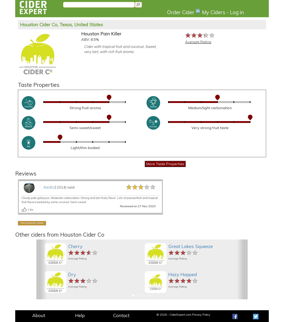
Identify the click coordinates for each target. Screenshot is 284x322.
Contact (121, 315)
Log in (237, 12)
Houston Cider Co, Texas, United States (61, 24)
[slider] (200, 35)
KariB (48, 187)
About (38, 315)
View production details (32, 223)
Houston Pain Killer (101, 33)
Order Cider (183, 12)
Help (80, 315)
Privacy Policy (201, 314)
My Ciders (215, 12)
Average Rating (198, 42)
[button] (41, 269)
